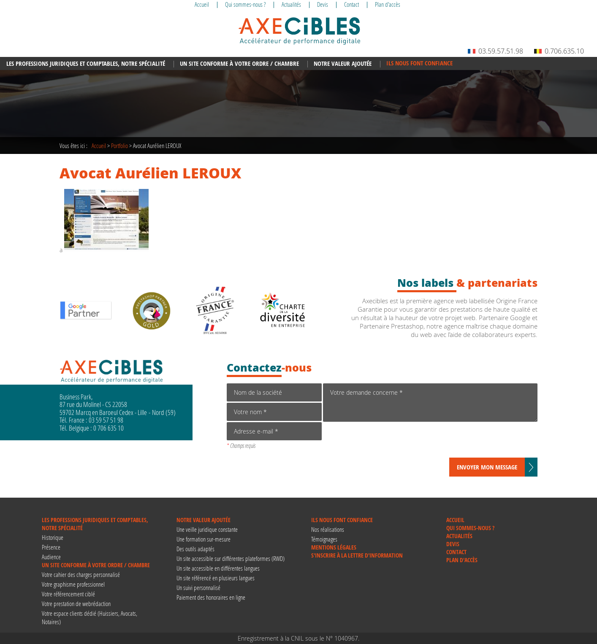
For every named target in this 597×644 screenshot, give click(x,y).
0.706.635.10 (559, 51)
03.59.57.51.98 (495, 51)
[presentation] (387, 441)
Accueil (99, 145)
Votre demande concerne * (430, 402)
